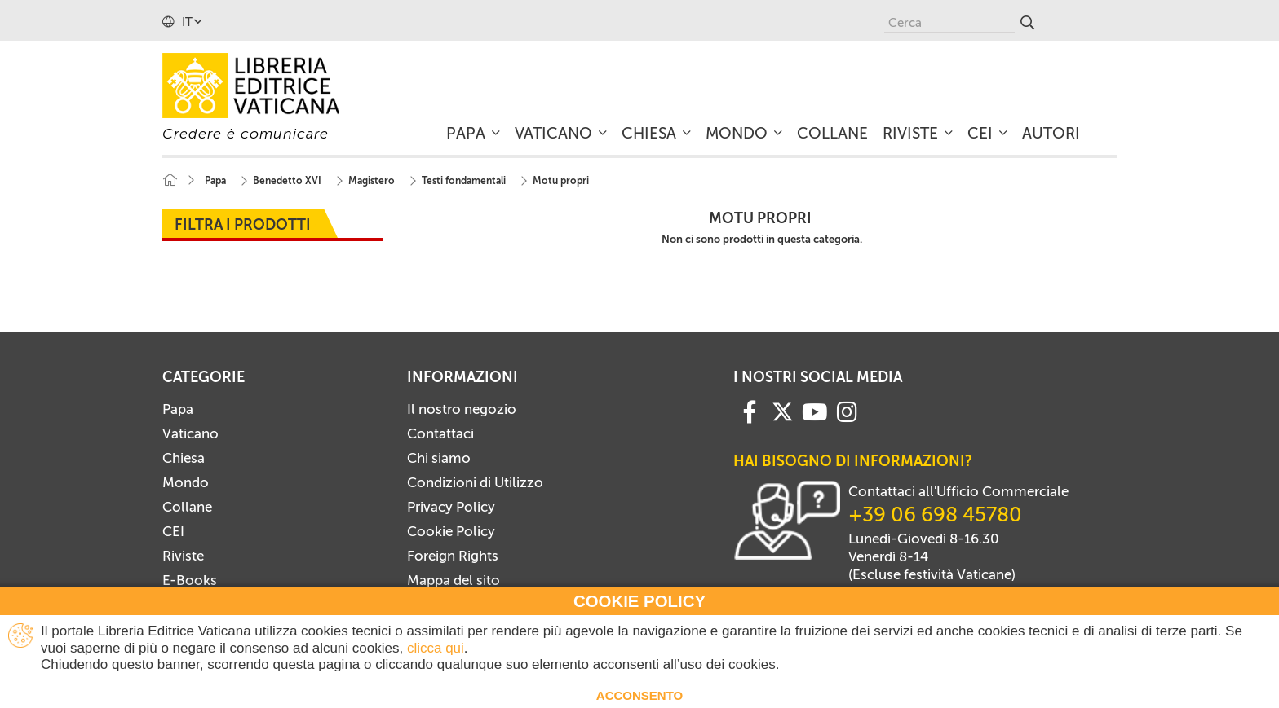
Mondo (185, 482)
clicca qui (435, 648)
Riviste (183, 555)
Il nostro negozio (461, 409)
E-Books (189, 580)
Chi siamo (439, 458)
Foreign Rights (452, 555)
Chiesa (183, 458)
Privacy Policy (451, 507)
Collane (187, 507)
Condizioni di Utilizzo (475, 482)
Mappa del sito (453, 580)
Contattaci (440, 433)
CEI (173, 531)
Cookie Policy (451, 531)
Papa (177, 409)
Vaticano (190, 433)
